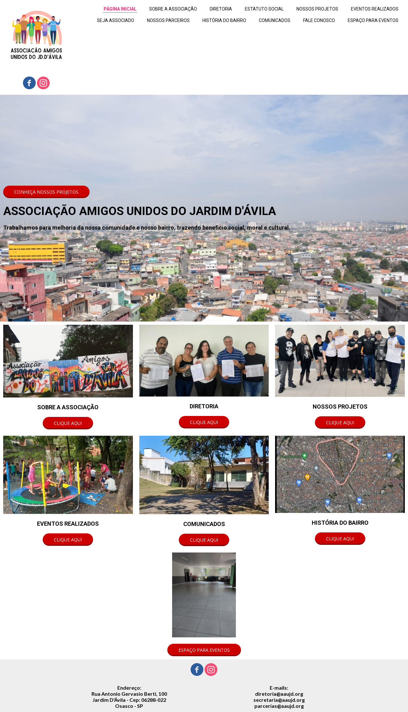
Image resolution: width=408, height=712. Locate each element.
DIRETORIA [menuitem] (221, 8)
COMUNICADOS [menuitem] (274, 20)
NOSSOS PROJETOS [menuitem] (317, 8)
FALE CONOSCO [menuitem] (319, 20)
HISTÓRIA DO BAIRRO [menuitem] (224, 20)
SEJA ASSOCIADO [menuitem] (115, 20)
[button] (46, 192)
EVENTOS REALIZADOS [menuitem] (374, 8)
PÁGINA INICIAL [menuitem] (120, 8)
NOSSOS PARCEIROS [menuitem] (168, 20)
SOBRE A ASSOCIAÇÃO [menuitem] (173, 8)
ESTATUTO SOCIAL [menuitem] (264, 8)
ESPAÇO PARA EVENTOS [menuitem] (373, 20)
